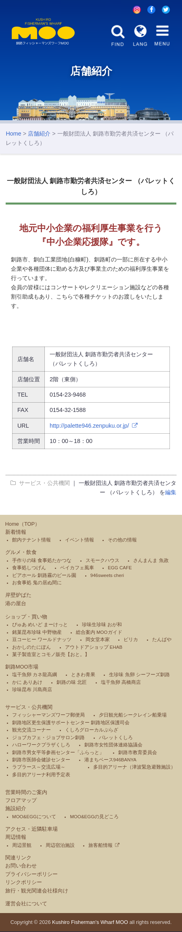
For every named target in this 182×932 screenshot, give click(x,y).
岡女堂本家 (98, 640)
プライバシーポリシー (31, 874)
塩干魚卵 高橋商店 (121, 682)
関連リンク (18, 858)
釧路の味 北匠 (71, 682)
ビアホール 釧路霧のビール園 (44, 575)
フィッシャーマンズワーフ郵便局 (48, 715)
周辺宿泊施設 (60, 845)
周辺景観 (21, 845)
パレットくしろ (116, 738)
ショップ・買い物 (26, 617)
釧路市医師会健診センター (41, 760)
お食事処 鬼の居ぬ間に (37, 583)
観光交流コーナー (31, 730)
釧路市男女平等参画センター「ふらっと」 (58, 752)
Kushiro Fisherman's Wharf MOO (90, 922)
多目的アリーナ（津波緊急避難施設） (134, 767)
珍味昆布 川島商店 (32, 690)
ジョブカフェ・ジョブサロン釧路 (48, 738)
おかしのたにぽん (31, 647)
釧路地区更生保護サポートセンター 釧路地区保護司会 (71, 723)
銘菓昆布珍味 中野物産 (37, 632)
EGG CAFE (120, 568)
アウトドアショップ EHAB (94, 647)
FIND (118, 35)
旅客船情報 (100, 845)
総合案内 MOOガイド (99, 632)
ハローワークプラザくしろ (41, 745)
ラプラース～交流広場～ (38, 767)
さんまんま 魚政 (150, 560)
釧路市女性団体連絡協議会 (113, 745)
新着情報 (15, 533)
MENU (162, 35)
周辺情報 (15, 838)
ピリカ (130, 640)
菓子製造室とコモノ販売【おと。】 (51, 654)
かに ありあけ (27, 682)
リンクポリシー (23, 883)
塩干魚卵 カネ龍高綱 (34, 675)
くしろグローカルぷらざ (91, 730)
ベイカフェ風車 (77, 568)
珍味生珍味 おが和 (102, 625)
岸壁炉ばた (18, 596)
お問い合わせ (21, 866)
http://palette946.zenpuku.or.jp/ (89, 426)
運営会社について (26, 904)
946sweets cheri (107, 575)
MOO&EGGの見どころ (94, 817)
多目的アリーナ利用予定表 (41, 775)
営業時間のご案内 (26, 793)
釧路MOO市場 (22, 667)
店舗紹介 (39, 134)
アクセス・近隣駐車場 (31, 829)
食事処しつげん (29, 568)
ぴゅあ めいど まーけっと (40, 625)
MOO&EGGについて (34, 817)
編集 (170, 493)
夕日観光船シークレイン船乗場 (133, 715)
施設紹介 (15, 809)
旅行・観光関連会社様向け (36, 891)
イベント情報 (79, 540)
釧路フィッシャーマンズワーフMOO (44, 32)
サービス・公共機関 (28, 707)
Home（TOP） (22, 524)
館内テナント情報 (31, 540)
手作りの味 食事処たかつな (41, 560)
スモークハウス (102, 560)
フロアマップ (21, 801)
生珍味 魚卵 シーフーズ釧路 (139, 675)
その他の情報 (122, 540)
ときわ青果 (83, 675)
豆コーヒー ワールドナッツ (41, 640)
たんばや (162, 640)
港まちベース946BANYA (110, 760)
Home (13, 134)
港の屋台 (15, 604)
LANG (140, 35)
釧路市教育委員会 (137, 752)
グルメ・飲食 (21, 553)
